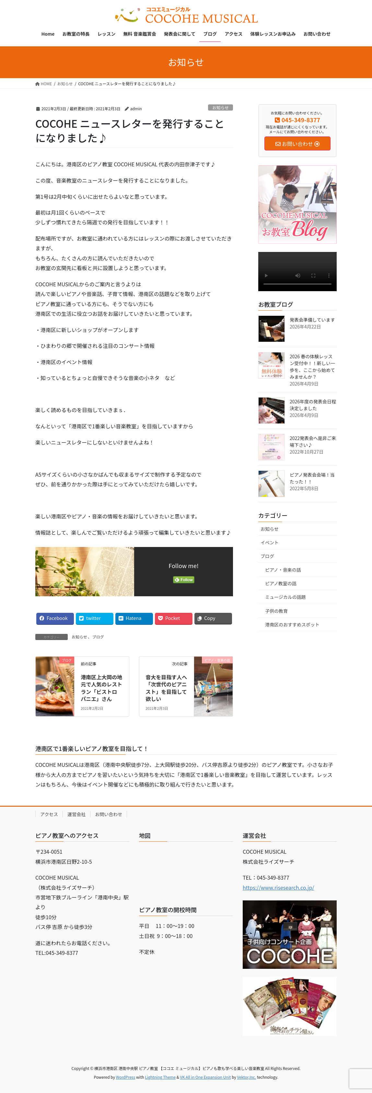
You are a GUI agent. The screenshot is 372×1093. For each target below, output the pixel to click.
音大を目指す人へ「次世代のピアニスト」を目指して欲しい (166, 688)
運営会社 (76, 814)
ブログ (98, 636)
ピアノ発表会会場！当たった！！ (312, 478)
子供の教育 (276, 611)
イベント (270, 542)
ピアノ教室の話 (280, 583)
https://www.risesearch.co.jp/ (278, 887)
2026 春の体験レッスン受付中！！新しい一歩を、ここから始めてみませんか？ (312, 366)
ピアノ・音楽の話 (283, 569)
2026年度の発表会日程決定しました (313, 404)
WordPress (125, 1077)
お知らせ (220, 107)
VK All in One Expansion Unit (205, 1077)
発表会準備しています (312, 319)
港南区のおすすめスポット (292, 624)
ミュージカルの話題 (285, 597)
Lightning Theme (160, 1077)
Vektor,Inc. (246, 1077)
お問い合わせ (108, 814)
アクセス (49, 814)
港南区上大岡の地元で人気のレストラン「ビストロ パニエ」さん (101, 688)
